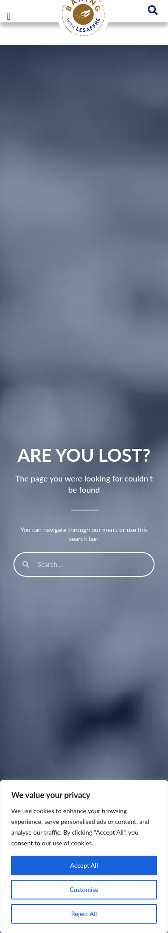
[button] (8, 16)
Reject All (84, 913)
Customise (84, 889)
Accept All (84, 865)
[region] (84, 856)
